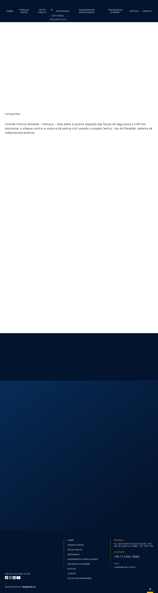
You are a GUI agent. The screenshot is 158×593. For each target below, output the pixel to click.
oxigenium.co (29, 586)
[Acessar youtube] (18, 577)
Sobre (9, 11)
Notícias (134, 11)
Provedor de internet (115, 11)
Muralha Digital (24, 11)
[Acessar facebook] (6, 577)
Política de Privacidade (79, 578)
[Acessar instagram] (10, 577)
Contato (147, 11)
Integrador (62, 11)
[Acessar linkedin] (14, 577)
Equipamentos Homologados (87, 11)
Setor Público (42, 11)
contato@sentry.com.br (125, 567)
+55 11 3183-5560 (126, 556)
